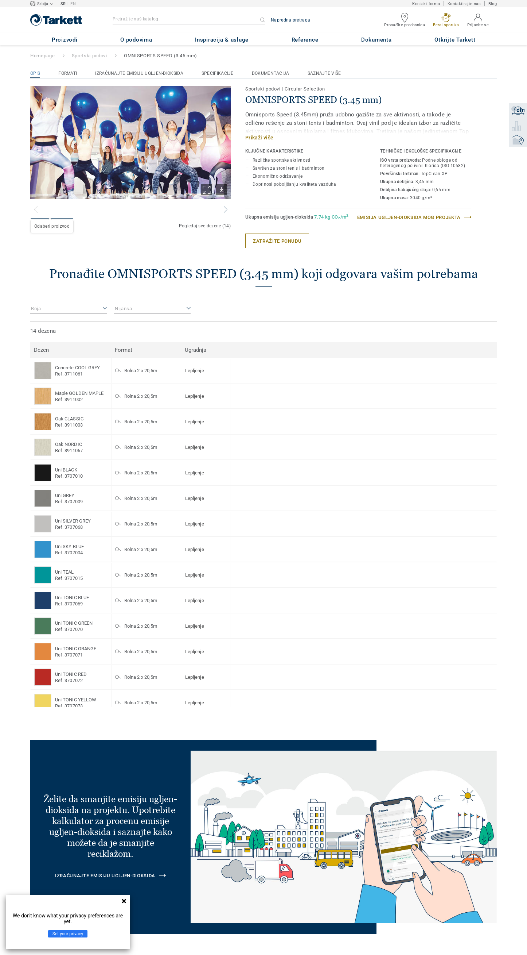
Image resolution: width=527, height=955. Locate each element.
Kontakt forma (426, 3)
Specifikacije (218, 73)
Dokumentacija (270, 73)
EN (73, 3)
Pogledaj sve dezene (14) (205, 225)
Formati (67, 73)
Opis (35, 73)
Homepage (42, 55)
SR (63, 3)
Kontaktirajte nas (464, 3)
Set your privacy (67, 933)
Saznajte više (324, 73)
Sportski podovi (89, 55)
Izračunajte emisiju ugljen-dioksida (139, 73)
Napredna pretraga (290, 20)
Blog (492, 3)
